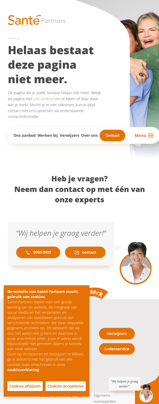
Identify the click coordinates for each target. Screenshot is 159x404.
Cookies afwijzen (25, 386)
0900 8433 (38, 252)
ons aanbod (43, 98)
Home (12, 38)
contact (85, 252)
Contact (112, 135)
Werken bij (47, 135)
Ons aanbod (24, 135)
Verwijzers (69, 135)
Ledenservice (117, 348)
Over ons (89, 135)
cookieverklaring (23, 369)
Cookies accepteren (65, 386)
